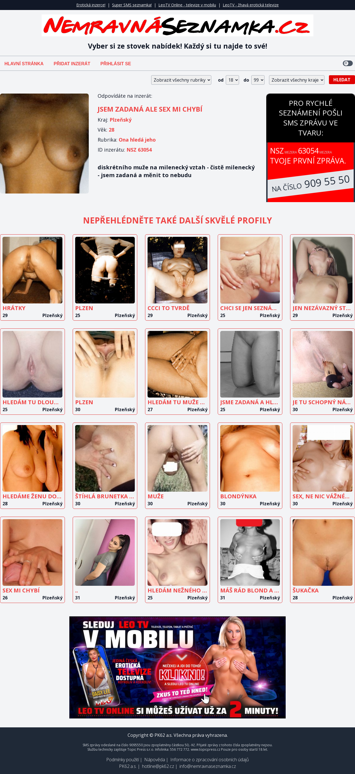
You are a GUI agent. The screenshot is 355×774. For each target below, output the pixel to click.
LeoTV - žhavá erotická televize (251, 4)
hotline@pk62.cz (158, 766)
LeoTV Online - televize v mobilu (187, 4)
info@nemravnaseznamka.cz (207, 766)
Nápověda (154, 760)
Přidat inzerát (72, 63)
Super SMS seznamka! (132, 4)
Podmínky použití (122, 760)
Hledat (342, 80)
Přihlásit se (115, 63)
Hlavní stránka (24, 63)
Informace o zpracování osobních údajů (209, 760)
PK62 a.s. (128, 766)
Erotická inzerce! (90, 4)
